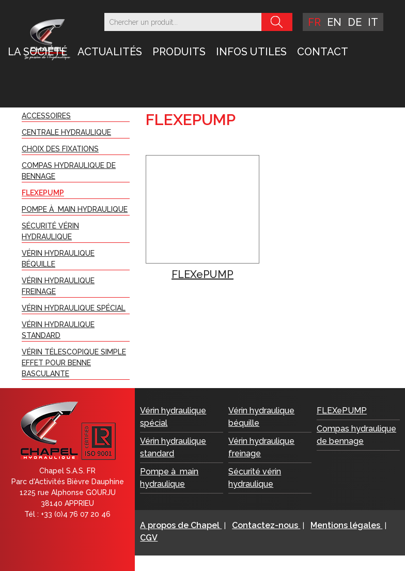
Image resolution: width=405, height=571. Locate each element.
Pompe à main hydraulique (75, 209)
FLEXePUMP (43, 193)
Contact (322, 51)
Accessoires (46, 116)
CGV (149, 538)
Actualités (109, 51)
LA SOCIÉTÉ (37, 51)
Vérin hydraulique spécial (74, 308)
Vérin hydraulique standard (58, 329)
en (334, 22)
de (355, 22)
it (373, 22)
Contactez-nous (266, 525)
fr (314, 22)
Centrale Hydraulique (66, 132)
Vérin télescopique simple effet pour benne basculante (74, 363)
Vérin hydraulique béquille (58, 258)
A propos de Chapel (181, 525)
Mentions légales (346, 525)
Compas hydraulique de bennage (69, 170)
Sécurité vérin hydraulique (50, 231)
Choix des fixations (60, 149)
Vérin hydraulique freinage (58, 286)
